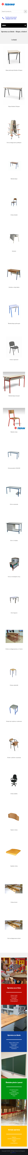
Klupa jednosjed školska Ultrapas (14, 70)
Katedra (14, 251)
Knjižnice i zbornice (14, 1047)
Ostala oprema (14, 1001)
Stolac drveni (14, 902)
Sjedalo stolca (14, 866)
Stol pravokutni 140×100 (14, 468)
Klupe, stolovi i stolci (14, 1042)
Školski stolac (14, 432)
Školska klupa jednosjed (14, 323)
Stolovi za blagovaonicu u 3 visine (14, 649)
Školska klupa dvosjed (14, 396)
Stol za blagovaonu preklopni (14, 142)
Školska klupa (14, 178)
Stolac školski (14, 215)
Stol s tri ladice (14, 540)
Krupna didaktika (14, 1000)
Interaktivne (13, 1090)
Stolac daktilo (14, 793)
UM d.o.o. (14, 1152)
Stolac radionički (14, 685)
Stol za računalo (14, 504)
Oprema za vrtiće (14, 988)
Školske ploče (14, 1094)
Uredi (14, 1141)
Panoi (14, 1096)
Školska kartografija (14, 1093)
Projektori (14, 1091)
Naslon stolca (14, 830)
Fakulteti (14, 1140)
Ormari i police (14, 997)
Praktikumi (14, 1048)
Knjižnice (14, 1137)
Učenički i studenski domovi (14, 1138)
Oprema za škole (14, 1035)
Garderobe (14, 998)
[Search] (25, 11)
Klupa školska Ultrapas (14, 106)
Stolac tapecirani (14, 359)
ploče (17, 1090)
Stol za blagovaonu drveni (14, 938)
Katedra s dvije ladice (14, 287)
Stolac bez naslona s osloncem (14, 721)
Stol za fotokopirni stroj (14, 576)
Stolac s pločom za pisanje (14, 757)
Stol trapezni (14, 613)
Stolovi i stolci (14, 995)
